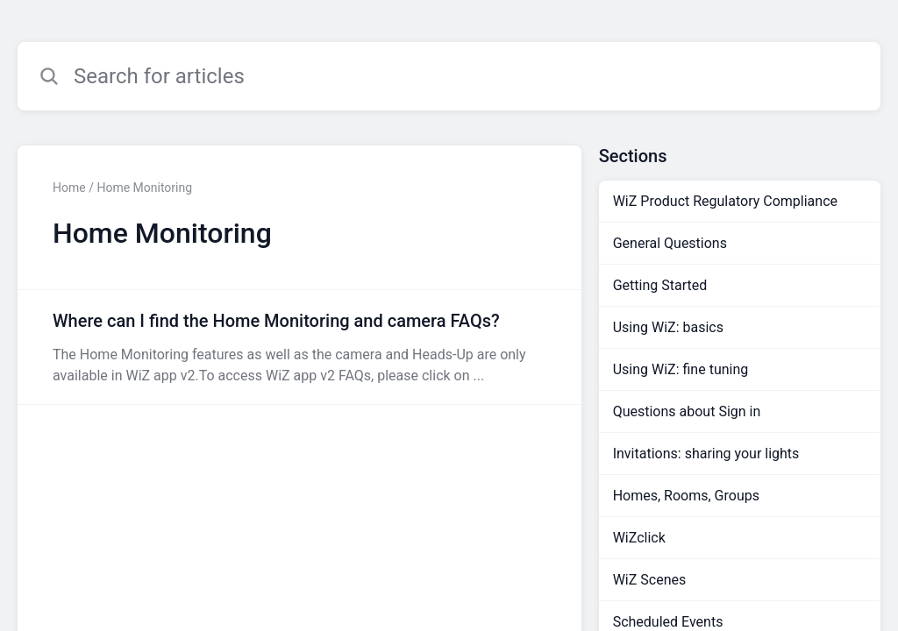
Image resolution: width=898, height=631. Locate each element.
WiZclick (639, 537)
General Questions (670, 243)
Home (69, 188)
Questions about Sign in (687, 411)
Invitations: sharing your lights (706, 453)
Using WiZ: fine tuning (681, 369)
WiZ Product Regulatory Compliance (725, 201)
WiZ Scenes (650, 579)
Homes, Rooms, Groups (686, 495)
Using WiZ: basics (668, 327)
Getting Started (660, 285)
